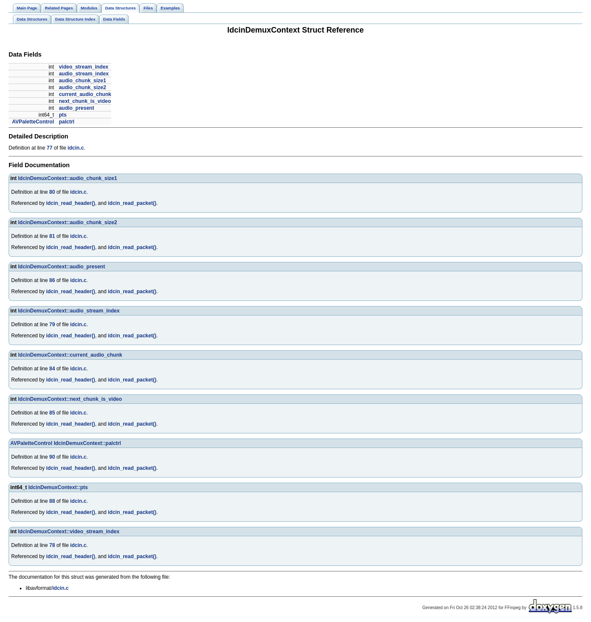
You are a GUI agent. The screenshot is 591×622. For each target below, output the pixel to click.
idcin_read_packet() (132, 203)
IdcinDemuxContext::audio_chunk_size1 (67, 178)
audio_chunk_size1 (82, 81)
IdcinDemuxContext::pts (58, 487)
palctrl (66, 122)
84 (52, 369)
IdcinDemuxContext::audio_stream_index (69, 311)
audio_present (76, 108)
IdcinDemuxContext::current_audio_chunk (70, 355)
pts (63, 115)
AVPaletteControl (33, 122)
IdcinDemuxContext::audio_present (61, 267)
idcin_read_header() (70, 203)
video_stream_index (83, 67)
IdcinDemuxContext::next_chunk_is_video (70, 399)
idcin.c (75, 148)
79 (52, 325)
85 (52, 413)
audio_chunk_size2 (82, 87)
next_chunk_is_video (85, 101)
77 (49, 148)
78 (52, 545)
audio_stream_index (84, 74)
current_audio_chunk (85, 94)
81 (52, 236)
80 (52, 192)
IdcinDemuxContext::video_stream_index (68, 532)
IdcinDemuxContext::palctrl (87, 443)
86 (52, 280)
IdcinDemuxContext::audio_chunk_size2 (67, 222)
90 (52, 457)
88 (52, 501)
